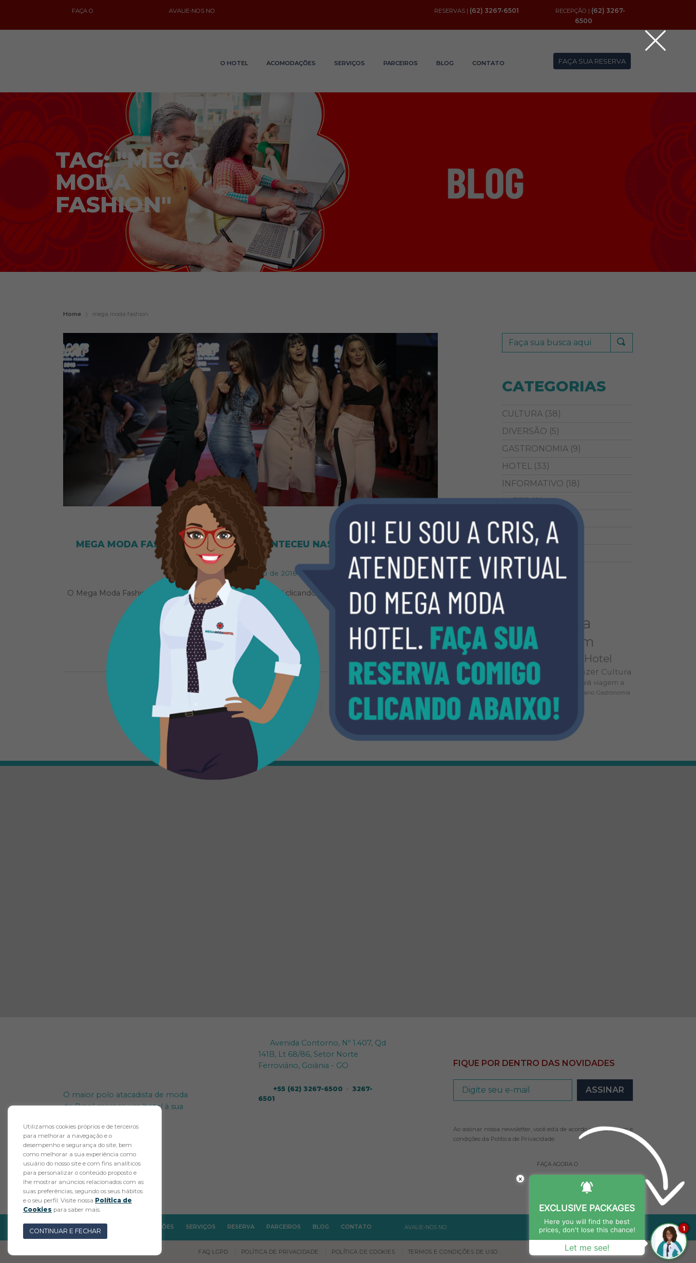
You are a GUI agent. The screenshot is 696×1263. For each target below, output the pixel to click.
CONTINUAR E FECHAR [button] (65, 1231)
